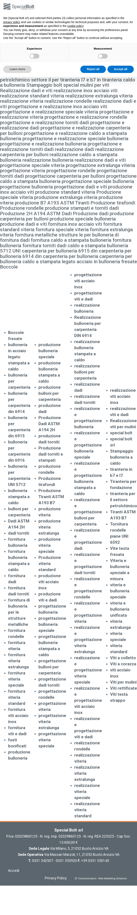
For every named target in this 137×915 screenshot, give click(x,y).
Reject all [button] (93, 69)
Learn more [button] (17, 69)
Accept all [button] (120, 69)
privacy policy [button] (11, 22)
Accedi (13, 870)
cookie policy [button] (75, 26)
